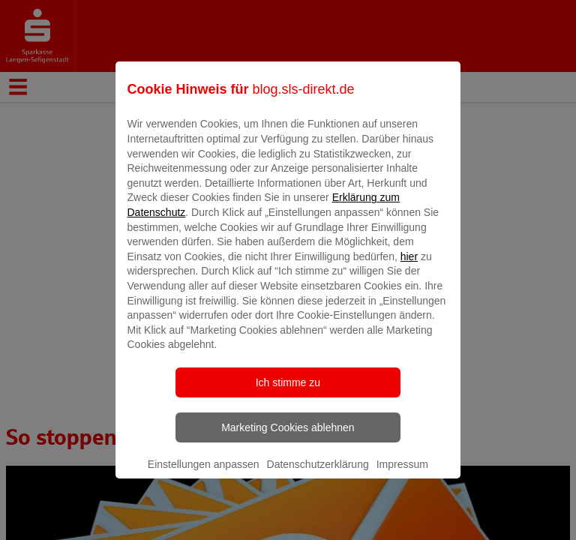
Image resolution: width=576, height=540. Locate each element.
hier (409, 267)
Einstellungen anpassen (204, 475)
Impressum (402, 475)
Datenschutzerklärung (318, 475)
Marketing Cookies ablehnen (287, 438)
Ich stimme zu (288, 393)
